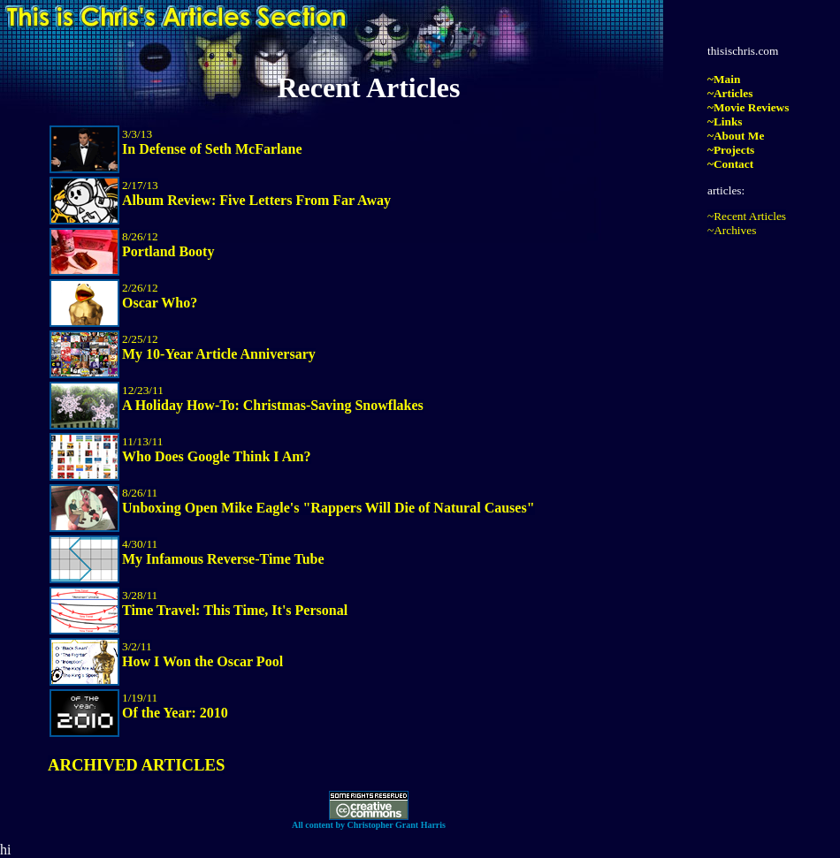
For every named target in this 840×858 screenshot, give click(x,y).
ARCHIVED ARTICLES (136, 764)
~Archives (731, 230)
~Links (725, 121)
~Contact (730, 164)
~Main (723, 79)
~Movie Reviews (748, 107)
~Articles (729, 93)
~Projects (730, 149)
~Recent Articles (746, 216)
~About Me (735, 135)
